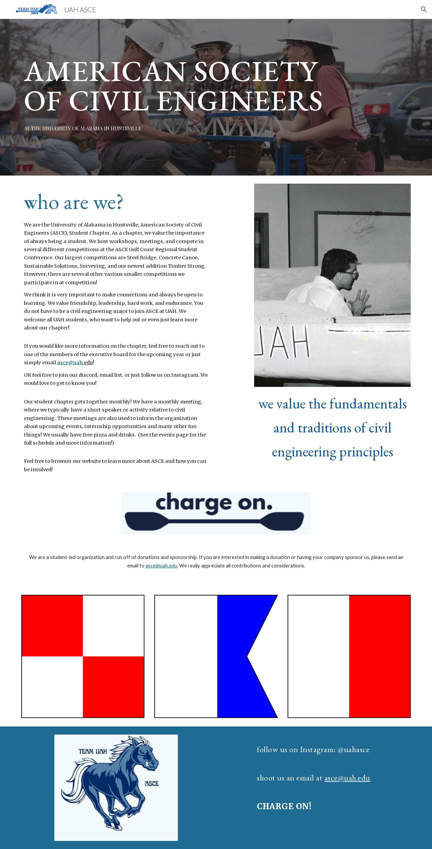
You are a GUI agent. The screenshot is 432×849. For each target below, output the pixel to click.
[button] (424, 9)
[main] (182, 85)
